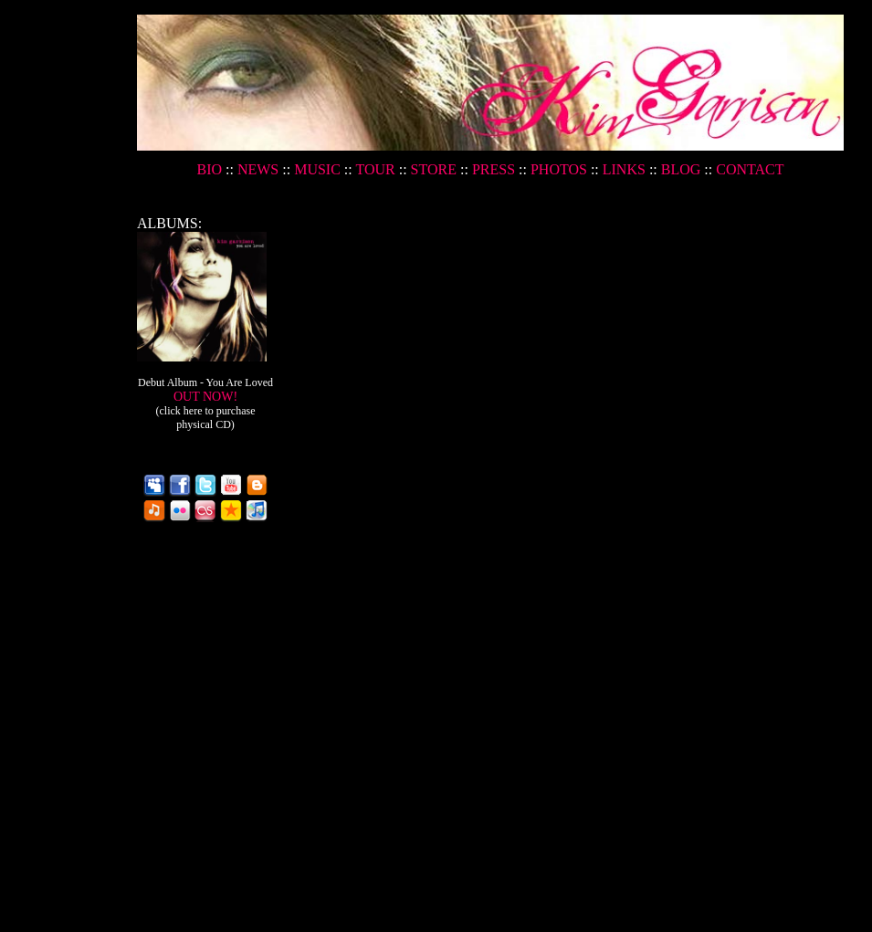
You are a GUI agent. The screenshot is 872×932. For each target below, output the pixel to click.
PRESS (493, 169)
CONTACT (749, 169)
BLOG (681, 169)
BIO (211, 169)
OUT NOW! (206, 410)
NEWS (257, 169)
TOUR (374, 169)
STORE (434, 169)
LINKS (624, 169)
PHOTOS (559, 169)
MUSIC (317, 169)
